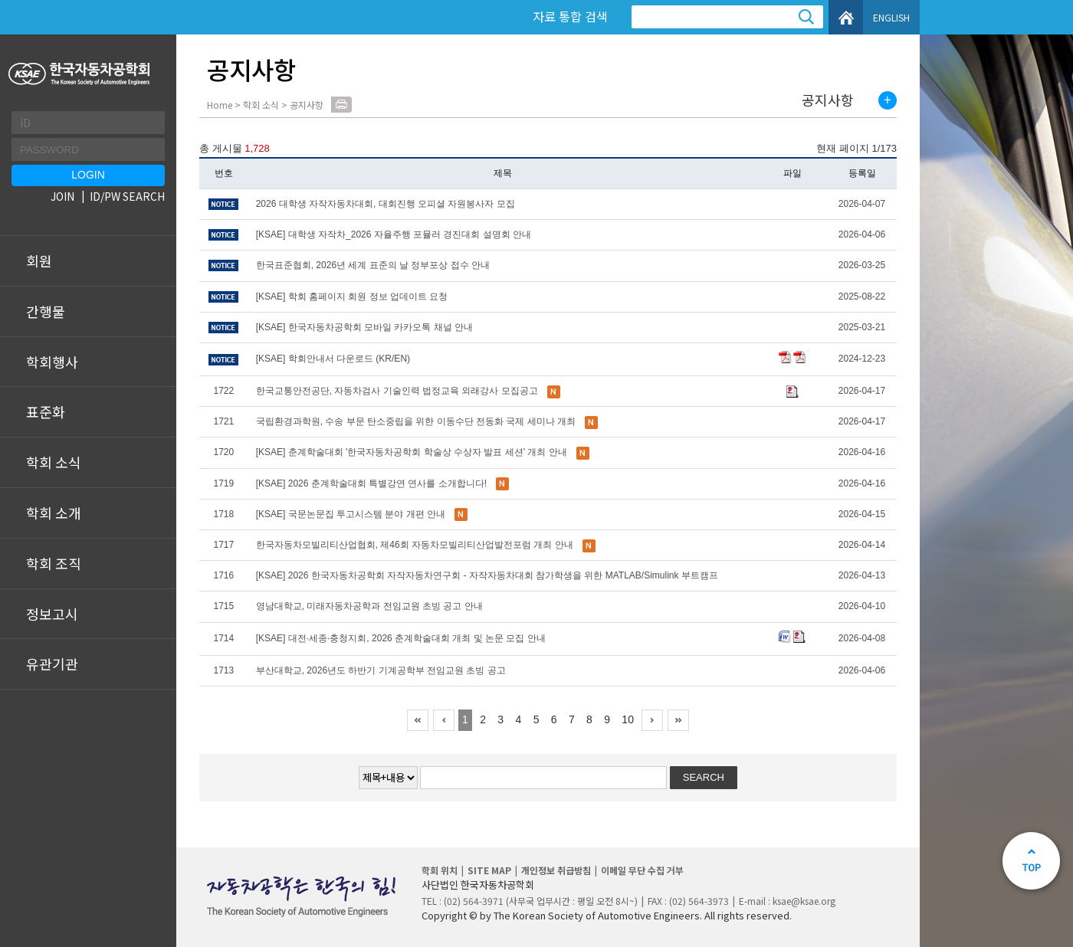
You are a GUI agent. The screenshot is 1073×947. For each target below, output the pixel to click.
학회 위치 (440, 870)
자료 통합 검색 (570, 16)
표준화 (45, 411)
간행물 (45, 311)
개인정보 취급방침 (556, 870)
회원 (39, 260)
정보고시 (52, 614)
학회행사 (52, 362)
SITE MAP (489, 870)
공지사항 (828, 100)
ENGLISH (891, 17)
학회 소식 (53, 462)
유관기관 (52, 663)
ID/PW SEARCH (127, 196)
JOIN (62, 196)
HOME (846, 17)
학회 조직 (53, 563)
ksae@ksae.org (804, 900)
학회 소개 (53, 513)
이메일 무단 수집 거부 (642, 870)
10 (628, 719)
